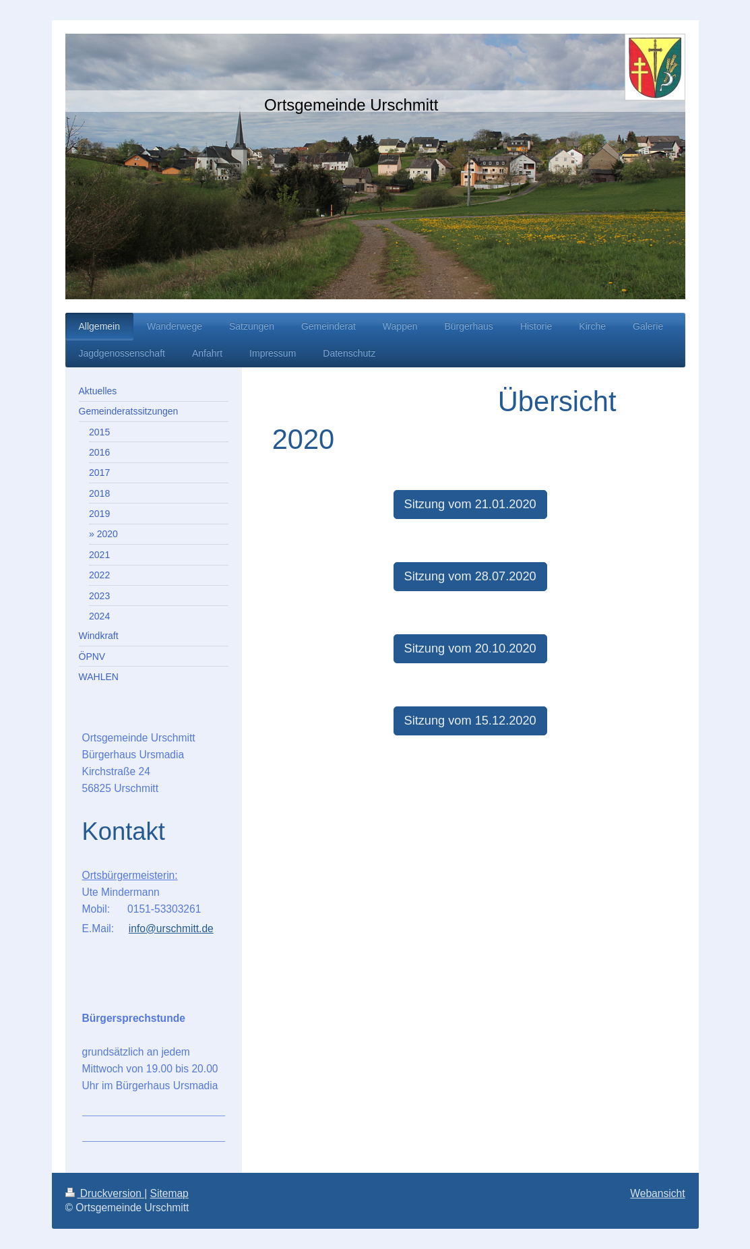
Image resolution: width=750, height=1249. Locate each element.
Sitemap (169, 1193)
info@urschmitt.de (171, 928)
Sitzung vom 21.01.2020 (470, 504)
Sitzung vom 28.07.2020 (470, 576)
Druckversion (105, 1193)
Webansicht (657, 1193)
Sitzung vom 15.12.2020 (470, 720)
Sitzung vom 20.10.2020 (470, 648)
